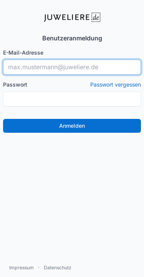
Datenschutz (57, 267)
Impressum (21, 267)
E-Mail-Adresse (23, 52)
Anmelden (72, 125)
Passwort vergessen (115, 84)
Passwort (72, 84)
